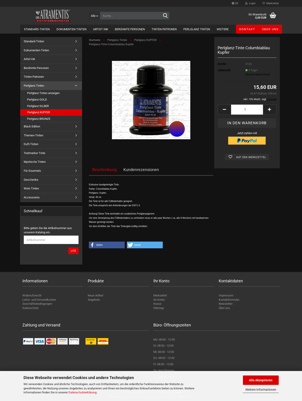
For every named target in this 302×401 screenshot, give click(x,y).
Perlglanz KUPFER (38, 112)
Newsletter (226, 303)
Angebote (94, 299)
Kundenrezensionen (141, 169)
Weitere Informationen (260, 389)
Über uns (270, 29)
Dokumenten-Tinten (71, 29)
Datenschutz (30, 308)
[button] (235, 3)
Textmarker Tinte (34, 153)
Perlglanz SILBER (38, 106)
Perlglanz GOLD (37, 99)
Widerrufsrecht (31, 295)
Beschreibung (104, 169)
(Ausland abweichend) (257, 74)
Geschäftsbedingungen (37, 303)
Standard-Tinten (37, 29)
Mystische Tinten (35, 161)
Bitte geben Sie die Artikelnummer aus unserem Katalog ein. (48, 230)
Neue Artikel (95, 295)
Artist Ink (100, 29)
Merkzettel (270, 3)
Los (73, 250)
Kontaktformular (229, 299)
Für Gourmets (32, 170)
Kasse (157, 303)
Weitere (223, 29)
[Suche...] (94, 16)
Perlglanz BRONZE (38, 118)
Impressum (226, 295)
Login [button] (250, 3)
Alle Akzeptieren (260, 380)
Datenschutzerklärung (82, 392)
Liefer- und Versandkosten (39, 299)
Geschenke (31, 179)
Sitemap (158, 308)
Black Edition (32, 126)
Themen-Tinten (33, 135)
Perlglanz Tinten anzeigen (43, 93)
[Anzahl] (247, 110)
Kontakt (247, 29)
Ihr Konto (159, 299)
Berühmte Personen (130, 29)
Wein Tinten (31, 188)
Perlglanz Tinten (196, 29)
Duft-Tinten (31, 144)
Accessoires (32, 197)
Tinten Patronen (164, 29)
